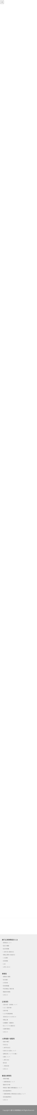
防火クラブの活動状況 (9, 1026)
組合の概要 (6, 946)
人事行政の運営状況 (8, 952)
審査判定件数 (6, 1085)
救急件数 (9, 1008)
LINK (4, 964)
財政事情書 (6, 986)
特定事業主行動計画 (8, 989)
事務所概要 (6, 1079)
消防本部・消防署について (10, 1004)
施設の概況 (6, 1042)
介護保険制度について (9, 1082)
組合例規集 (6, 949)
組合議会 (5, 980)
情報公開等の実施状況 (9, 955)
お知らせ (5, 995)
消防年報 (5, 1011)
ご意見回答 (6, 1066)
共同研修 (5, 983)
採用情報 (5, 961)
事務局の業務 (6, 977)
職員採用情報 (6, 992)
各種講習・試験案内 (8, 1023)
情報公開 (5, 1020)
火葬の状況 (6, 1060)
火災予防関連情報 (8, 1014)
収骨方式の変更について (9, 1051)
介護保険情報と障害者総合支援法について (14, 1094)
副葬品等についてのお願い (10, 1054)
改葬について (6, 1057)
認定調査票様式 (7, 1091)
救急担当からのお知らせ (9, 1017)
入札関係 (5, 958)
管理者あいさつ (7, 943)
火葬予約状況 (6, 1048)
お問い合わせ (6, 967)
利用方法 (5, 1045)
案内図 (5, 1063)
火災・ (5, 1008)
